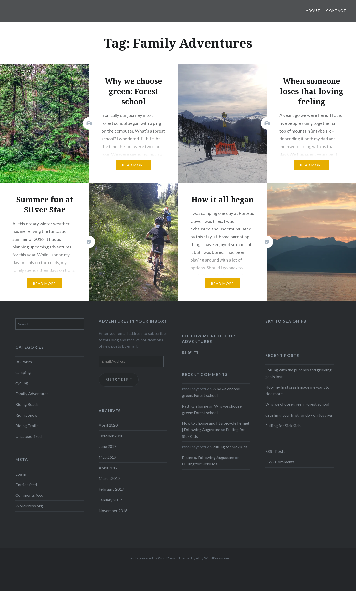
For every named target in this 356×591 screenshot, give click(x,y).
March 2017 (109, 478)
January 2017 (110, 499)
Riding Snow (26, 415)
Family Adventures (31, 393)
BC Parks (23, 361)
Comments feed (29, 495)
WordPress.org (29, 505)
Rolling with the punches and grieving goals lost (298, 373)
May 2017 (107, 457)
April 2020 (108, 425)
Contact (336, 10)
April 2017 (108, 467)
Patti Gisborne (195, 406)
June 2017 (107, 446)
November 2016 (113, 510)
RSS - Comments (280, 461)
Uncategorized (28, 436)
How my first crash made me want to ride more (297, 390)
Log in (20, 474)
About (313, 10)
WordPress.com (216, 558)
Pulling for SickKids (283, 425)
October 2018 (111, 435)
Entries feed (26, 484)
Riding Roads (27, 404)
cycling (21, 383)
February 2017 (111, 489)
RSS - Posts (275, 451)
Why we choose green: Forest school (297, 404)
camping (23, 372)
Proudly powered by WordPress (151, 558)
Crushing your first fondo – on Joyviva (298, 415)
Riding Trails (26, 425)
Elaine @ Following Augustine (208, 457)
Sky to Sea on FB (286, 321)
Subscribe (120, 379)
